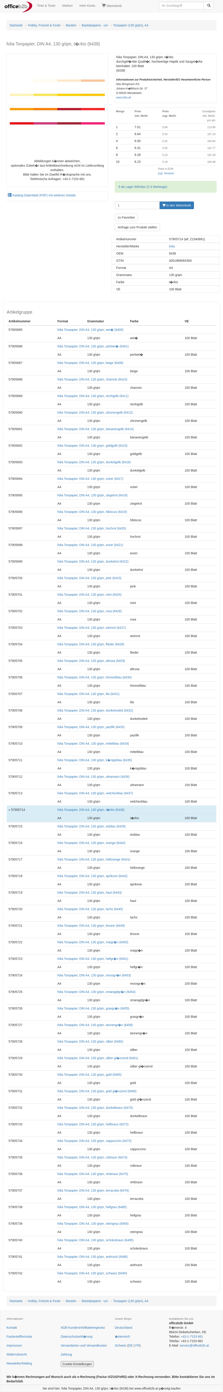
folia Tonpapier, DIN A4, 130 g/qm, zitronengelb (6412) (95, 412)
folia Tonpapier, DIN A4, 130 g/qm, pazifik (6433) (90, 727)
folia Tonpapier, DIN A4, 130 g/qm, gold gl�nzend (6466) (97, 1091)
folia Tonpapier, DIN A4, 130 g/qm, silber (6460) (90, 1041)
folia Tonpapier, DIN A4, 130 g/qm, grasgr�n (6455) (93, 1008)
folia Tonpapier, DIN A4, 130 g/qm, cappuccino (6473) (94, 1141)
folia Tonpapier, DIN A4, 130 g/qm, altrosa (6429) (91, 661)
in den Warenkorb (176, 205)
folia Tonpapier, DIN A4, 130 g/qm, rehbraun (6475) (92, 1174)
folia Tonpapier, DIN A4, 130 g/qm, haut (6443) (89, 892)
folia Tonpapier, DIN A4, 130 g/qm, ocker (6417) (90, 478)
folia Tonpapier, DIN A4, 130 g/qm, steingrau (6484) (92, 1223)
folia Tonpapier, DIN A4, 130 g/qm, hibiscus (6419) (92, 512)
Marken (67, 5)
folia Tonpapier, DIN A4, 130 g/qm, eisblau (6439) (91, 826)
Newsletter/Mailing (19, 1363)
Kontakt (11, 1327)
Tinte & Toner (46, 5)
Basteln (71, 25)
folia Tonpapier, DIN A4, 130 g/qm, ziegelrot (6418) (92, 495)
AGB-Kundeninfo (72, 1327)
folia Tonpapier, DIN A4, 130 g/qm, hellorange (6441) (93, 859)
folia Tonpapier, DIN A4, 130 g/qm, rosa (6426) (89, 611)
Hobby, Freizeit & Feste (44, 25)
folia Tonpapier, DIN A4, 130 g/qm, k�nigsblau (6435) (94, 760)
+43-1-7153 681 (192, 1336)
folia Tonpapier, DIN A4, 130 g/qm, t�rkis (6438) (90, 810)
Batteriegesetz (95, 1327)
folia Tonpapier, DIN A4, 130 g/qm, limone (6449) (91, 925)
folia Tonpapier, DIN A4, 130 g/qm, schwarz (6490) (92, 1273)
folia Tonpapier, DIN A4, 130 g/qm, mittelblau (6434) (93, 743)
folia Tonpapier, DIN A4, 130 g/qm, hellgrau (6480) (92, 1207)
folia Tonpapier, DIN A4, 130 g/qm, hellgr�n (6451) (92, 959)
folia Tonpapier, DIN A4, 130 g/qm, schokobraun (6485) (95, 1240)
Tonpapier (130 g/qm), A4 (130, 25)
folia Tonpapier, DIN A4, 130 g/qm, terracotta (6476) (93, 1190)
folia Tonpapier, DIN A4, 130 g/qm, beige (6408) (90, 363)
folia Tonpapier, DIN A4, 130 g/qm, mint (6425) (89, 594)
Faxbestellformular (19, 1336)
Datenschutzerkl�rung (77, 1336)
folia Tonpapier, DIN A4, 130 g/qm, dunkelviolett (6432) (95, 710)
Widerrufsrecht (16, 1354)
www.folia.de (123, 97)
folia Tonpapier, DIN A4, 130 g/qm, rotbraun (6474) (92, 1157)
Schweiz (120, 1345)
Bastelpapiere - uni (95, 25)
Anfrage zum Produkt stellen (137, 227)
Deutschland (123, 1327)
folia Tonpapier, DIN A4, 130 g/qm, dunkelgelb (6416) (94, 462)
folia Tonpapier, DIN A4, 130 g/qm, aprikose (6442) (92, 876)
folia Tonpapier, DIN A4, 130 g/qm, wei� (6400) (90, 330)
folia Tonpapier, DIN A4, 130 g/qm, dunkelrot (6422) (92, 561)
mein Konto (87, 5)
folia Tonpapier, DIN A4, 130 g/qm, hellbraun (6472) (92, 1124)
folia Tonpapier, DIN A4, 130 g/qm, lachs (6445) (90, 909)
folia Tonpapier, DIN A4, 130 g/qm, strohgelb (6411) (92, 396)
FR (137, 1345)
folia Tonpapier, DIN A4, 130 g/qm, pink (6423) (89, 578)
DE (130, 1345)
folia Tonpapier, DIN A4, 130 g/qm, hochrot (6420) (91, 528)
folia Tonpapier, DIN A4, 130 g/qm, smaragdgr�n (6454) (96, 992)
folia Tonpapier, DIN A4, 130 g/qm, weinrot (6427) (91, 627)
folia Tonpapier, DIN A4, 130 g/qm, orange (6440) (91, 843)
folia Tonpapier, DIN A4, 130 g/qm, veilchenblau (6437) (95, 793)
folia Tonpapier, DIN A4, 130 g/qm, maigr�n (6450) (92, 942)
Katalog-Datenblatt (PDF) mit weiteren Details (42, 195)
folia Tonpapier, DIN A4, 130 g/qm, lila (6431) (88, 694)
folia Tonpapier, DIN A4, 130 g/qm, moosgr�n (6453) (94, 975)
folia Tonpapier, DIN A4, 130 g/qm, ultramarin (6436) (93, 776)
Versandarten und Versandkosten (84, 1345)
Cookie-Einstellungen (77, 1364)
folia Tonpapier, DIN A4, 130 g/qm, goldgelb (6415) (92, 445)
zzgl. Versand (166, 173)
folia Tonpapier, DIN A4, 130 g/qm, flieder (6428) (90, 644)
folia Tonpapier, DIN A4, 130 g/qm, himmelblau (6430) (94, 677)
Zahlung (66, 1354)
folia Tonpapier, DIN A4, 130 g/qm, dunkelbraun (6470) (95, 1107)
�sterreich (122, 1336)
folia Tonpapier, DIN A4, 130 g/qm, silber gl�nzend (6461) (97, 1058)
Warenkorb (112, 6)
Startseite (16, 25)
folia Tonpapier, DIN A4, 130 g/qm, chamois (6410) (92, 379)
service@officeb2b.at (194, 1345)
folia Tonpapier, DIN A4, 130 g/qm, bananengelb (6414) (95, 429)
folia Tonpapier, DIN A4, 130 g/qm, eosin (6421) (90, 545)
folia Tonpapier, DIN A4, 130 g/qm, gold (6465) (89, 1074)
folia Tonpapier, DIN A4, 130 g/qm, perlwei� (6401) (93, 346)
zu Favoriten (126, 217)
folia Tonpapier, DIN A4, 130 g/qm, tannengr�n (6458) (95, 1025)
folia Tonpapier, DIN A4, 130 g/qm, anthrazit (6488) (92, 1256)
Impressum (14, 1345)
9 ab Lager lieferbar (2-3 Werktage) (142, 187)
